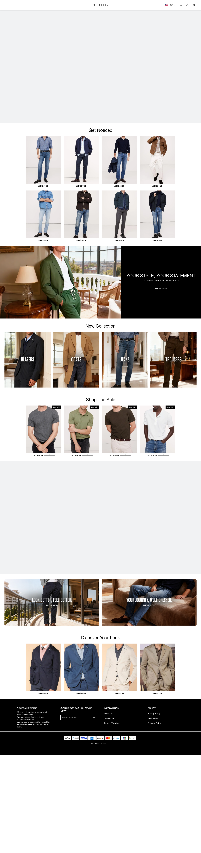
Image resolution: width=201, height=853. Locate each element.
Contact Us (109, 777)
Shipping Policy (154, 782)
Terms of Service (111, 782)
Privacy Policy (154, 772)
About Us (108, 772)
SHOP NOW (161, 317)
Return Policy (154, 777)
